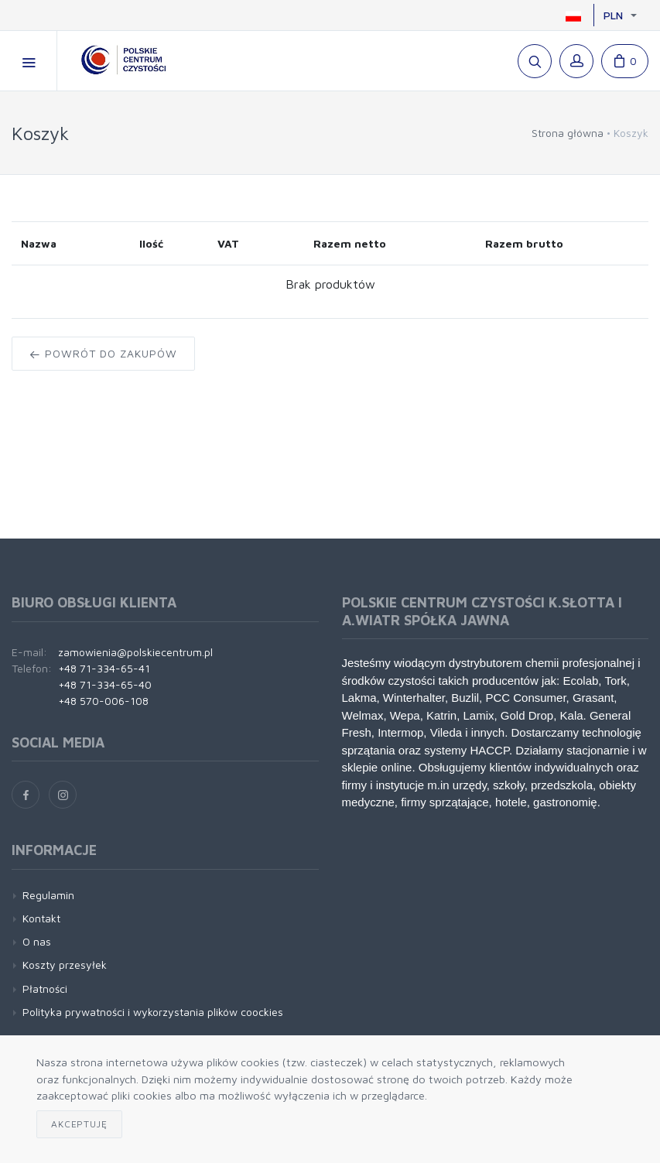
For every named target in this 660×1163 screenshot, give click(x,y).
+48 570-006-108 (103, 700)
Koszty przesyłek (64, 964)
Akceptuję (79, 1124)
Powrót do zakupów (103, 353)
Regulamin (48, 894)
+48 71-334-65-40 (105, 684)
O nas (36, 941)
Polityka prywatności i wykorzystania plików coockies (152, 1011)
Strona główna (568, 132)
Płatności (44, 988)
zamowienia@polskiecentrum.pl (135, 651)
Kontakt (41, 918)
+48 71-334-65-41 (104, 668)
